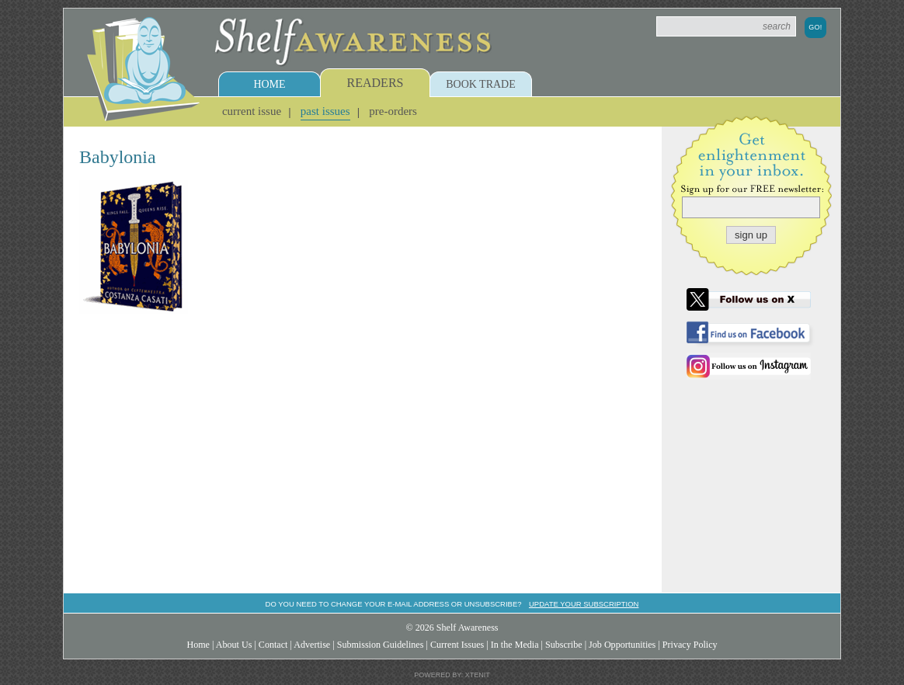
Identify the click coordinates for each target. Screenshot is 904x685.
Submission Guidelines (380, 644)
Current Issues (457, 644)
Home (269, 84)
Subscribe (563, 644)
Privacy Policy (690, 644)
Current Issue (251, 111)
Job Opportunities (622, 644)
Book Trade (481, 84)
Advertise (312, 644)
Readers (375, 82)
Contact (273, 644)
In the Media (515, 644)
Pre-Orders (393, 111)
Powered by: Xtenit (452, 675)
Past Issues (325, 111)
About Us (234, 644)
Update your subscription (583, 604)
